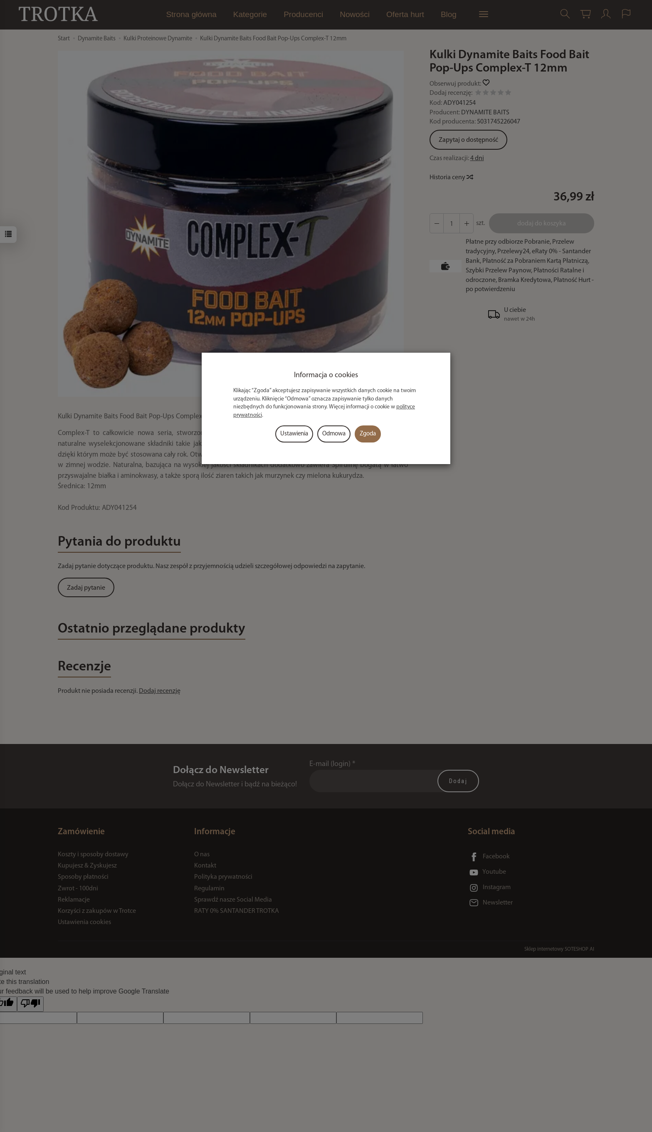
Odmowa (334, 434)
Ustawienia (294, 434)
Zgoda (368, 434)
